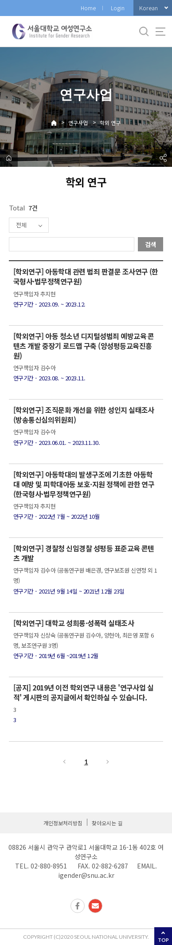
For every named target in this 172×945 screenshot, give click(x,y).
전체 (21, 225)
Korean (148, 8)
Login (118, 8)
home (9, 158)
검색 (150, 244)
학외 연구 (110, 122)
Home (88, 8)
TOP (163, 940)
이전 (63, 761)
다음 (108, 761)
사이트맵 (160, 32)
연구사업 (78, 122)
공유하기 (163, 158)
